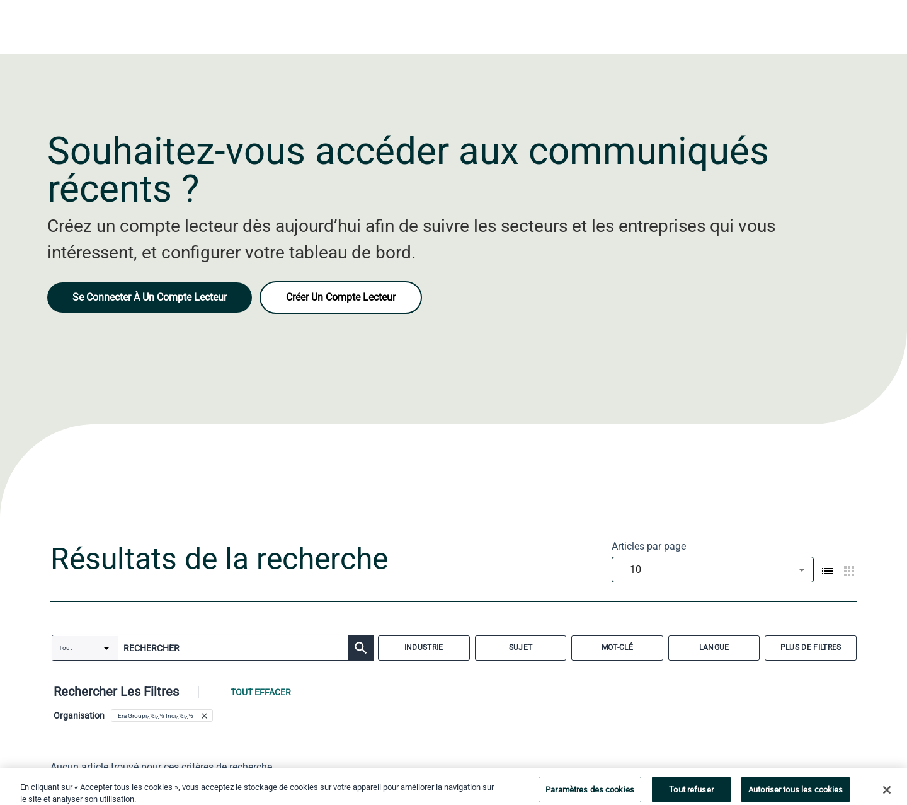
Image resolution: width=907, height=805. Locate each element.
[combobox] (713, 569)
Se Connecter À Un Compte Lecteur (149, 297)
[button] (162, 715)
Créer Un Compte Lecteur (341, 297)
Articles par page (649, 546)
